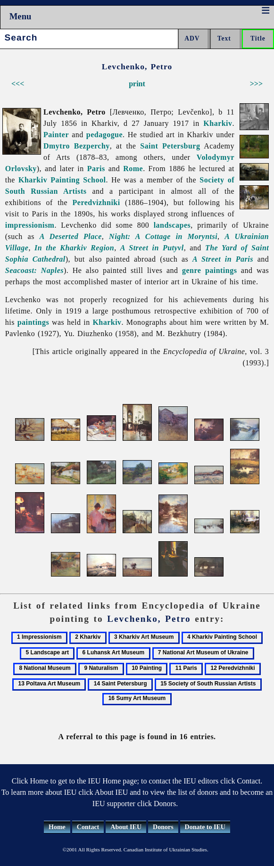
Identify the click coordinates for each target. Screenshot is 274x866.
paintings (33, 322)
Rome (133, 169)
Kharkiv (217, 123)
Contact (88, 827)
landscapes (172, 225)
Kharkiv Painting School (62, 180)
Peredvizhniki (96, 202)
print (137, 84)
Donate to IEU (205, 827)
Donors (163, 827)
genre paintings (209, 270)
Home (57, 827)
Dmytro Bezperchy (76, 146)
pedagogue (104, 135)
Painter (56, 135)
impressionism (30, 225)
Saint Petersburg (170, 146)
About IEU (125, 827)
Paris (96, 169)
